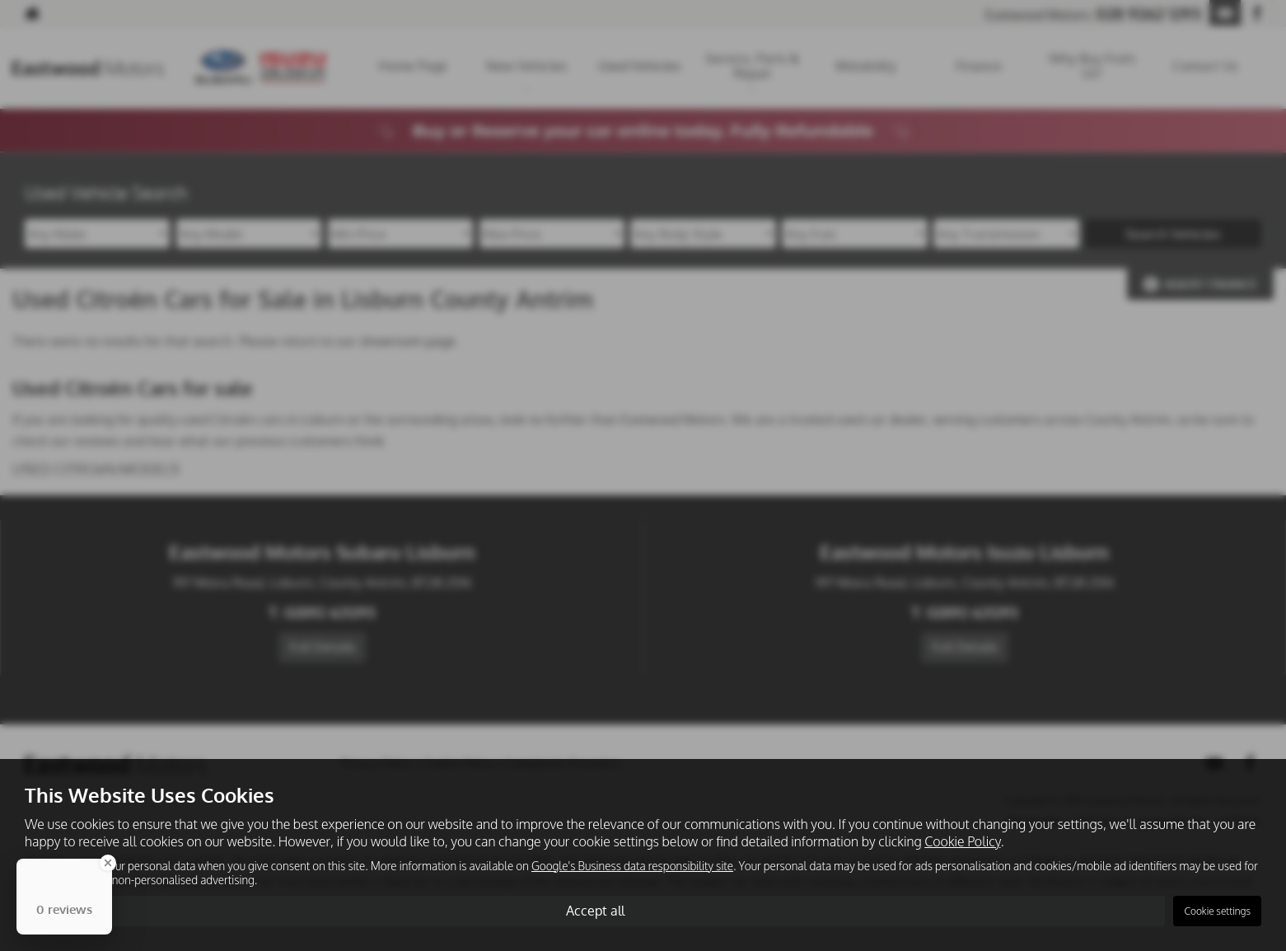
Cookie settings (1217, 911)
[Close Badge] (108, 863)
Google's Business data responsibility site (632, 866)
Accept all (595, 910)
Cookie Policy (962, 841)
